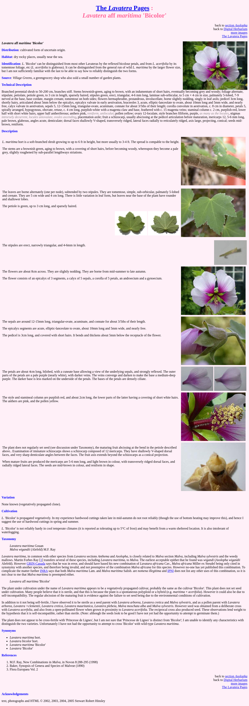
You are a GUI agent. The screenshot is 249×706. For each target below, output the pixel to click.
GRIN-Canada (36, 563)
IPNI (170, 571)
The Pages (122, 8)
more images (239, 32)
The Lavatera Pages (234, 36)
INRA (44, 571)
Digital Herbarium (235, 29)
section (236, 25)
